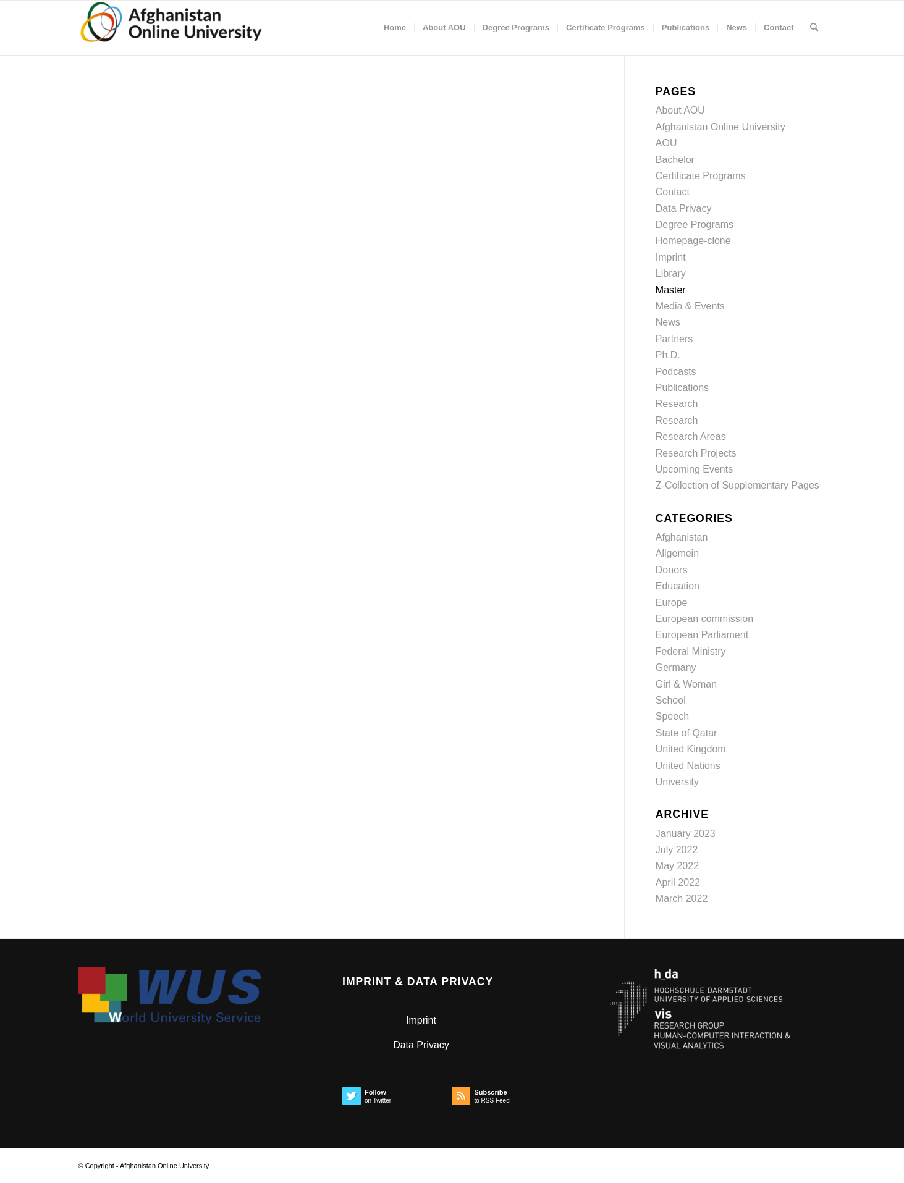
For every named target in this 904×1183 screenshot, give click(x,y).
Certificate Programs (701, 176)
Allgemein (677, 553)
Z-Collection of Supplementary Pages (737, 485)
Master (671, 290)
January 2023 (686, 833)
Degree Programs (694, 224)
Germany (676, 667)
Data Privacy (684, 208)
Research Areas (691, 436)
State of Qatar (686, 733)
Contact (673, 192)
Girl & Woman (686, 684)
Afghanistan (682, 537)
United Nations (688, 765)
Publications (682, 387)
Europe (672, 602)
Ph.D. (668, 355)
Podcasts (676, 371)
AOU (666, 143)
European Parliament (702, 634)
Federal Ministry (691, 651)
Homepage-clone (693, 240)
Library (671, 273)
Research (677, 403)
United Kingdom (691, 749)
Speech (672, 716)
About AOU (680, 110)
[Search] (814, 28)
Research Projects (696, 453)
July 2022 (677, 849)
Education (677, 586)
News (668, 322)
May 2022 (677, 866)
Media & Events (690, 306)
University (677, 782)
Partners (674, 339)
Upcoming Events (694, 469)
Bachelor (675, 159)
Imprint (671, 257)
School (671, 700)
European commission (704, 618)
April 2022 (678, 882)
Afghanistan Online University (720, 127)
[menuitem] (395, 28)
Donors (672, 570)
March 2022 (682, 898)
